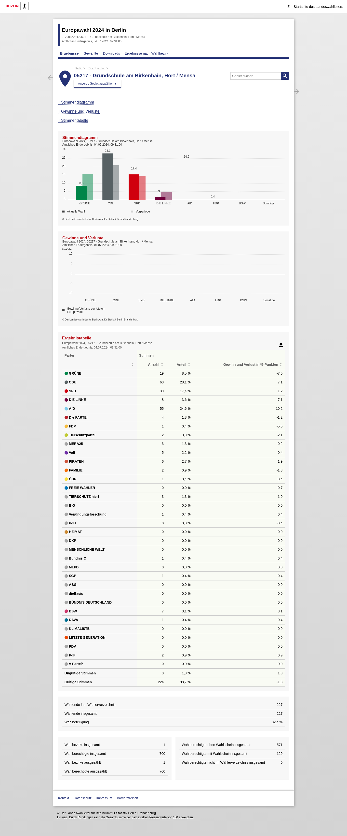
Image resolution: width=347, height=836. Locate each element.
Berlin (78, 68)
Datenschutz (83, 798)
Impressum (104, 798)
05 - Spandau (96, 68)
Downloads (111, 53)
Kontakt (63, 798)
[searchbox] (259, 76)
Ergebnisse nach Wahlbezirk (146, 53)
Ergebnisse (69, 53)
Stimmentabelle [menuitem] (74, 120)
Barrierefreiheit (127, 798)
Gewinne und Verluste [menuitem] (80, 111)
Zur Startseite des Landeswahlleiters (315, 7)
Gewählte (90, 53)
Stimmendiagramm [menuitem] (77, 102)
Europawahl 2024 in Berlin (94, 30)
